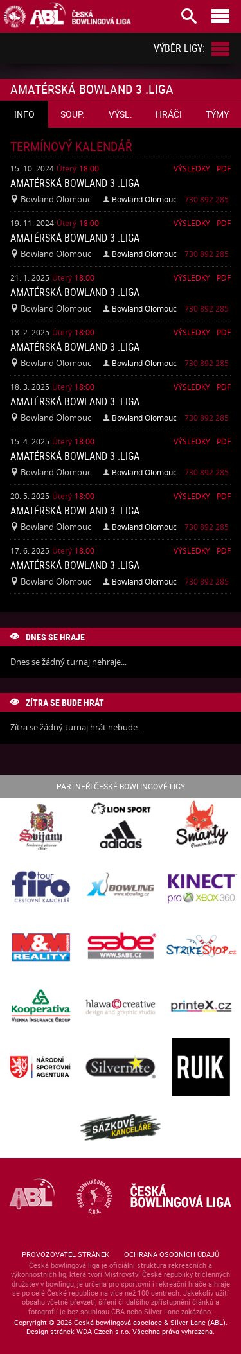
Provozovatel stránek (65, 1254)
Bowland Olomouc (144, 199)
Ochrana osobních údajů (171, 1254)
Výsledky (192, 168)
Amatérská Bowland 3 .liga (74, 183)
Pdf (224, 168)
